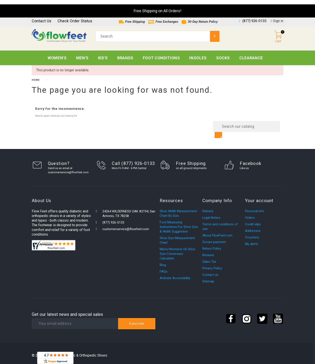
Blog (163, 260)
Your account (259, 196)
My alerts (251, 240)
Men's (82, 53)
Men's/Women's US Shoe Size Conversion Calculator (177, 249)
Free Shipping (132, 17)
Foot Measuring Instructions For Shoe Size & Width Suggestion (179, 222)
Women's (57, 53)
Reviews (208, 251)
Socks (223, 53)
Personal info (254, 207)
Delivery (207, 207)
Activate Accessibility (175, 274)
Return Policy (211, 244)
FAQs (163, 267)
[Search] (246, 122)
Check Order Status (75, 16)
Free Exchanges (163, 17)
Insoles (197, 53)
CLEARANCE (251, 53)
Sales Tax (209, 257)
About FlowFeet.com (217, 231)
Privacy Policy (212, 264)
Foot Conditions (161, 53)
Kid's (103, 53)
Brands (125, 53)
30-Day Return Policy (199, 17)
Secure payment (214, 238)
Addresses (253, 226)
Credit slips (253, 220)
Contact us (41, 16)
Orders (250, 213)
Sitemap (208, 277)
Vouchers (252, 233)
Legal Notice (211, 213)
